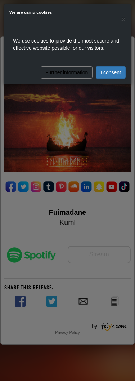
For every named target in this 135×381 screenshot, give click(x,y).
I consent (110, 72)
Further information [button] (66, 72)
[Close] (123, 18)
